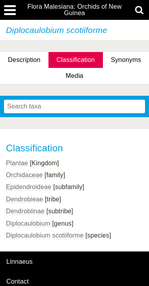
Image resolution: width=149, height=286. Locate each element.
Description (24, 59)
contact (17, 281)
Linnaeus (19, 262)
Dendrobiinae (25, 211)
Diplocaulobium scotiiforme (44, 235)
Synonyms (126, 59)
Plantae (17, 163)
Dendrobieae (24, 199)
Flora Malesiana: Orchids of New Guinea (74, 10)
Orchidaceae (24, 175)
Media (74, 75)
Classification (75, 59)
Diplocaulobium (28, 223)
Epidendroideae (28, 187)
